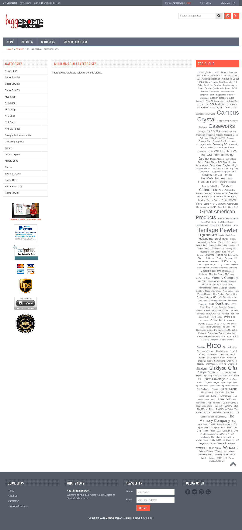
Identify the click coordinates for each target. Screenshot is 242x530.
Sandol (221, 354)
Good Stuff (233, 207)
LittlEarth (226, 261)
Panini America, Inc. (220, 311)
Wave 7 (221, 443)
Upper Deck (216, 437)
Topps (205, 431)
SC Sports (230, 354)
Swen (214, 395)
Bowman (200, 101)
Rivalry (202, 354)
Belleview (215, 91)
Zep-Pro (221, 457)
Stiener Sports (207, 392)
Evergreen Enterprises (220, 171)
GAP (213, 207)
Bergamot (204, 95)
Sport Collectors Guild (222, 376)
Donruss (232, 162)
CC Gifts (213, 131)
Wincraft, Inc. (221, 451)
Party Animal (213, 313)
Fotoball (199, 193)
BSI (206, 104)
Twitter (194, 492)
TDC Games (225, 396)
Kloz (224, 252)
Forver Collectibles (227, 190)
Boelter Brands (226, 98)
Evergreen (204, 171)
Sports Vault (215, 386)
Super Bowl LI (12, 193)
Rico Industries (230, 347)
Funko (224, 200)
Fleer (230, 178)
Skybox (199, 376)
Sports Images (212, 382)
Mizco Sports (215, 284)
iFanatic (221, 242)
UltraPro (220, 434)
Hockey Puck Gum (227, 235)
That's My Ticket (230, 406)
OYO (211, 304)
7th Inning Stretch (205, 72)
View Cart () (228, 3)
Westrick (231, 443)
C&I (235, 107)
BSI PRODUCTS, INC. (212, 107)
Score (222, 357)
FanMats (207, 178)
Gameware (221, 204)
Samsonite (211, 354)
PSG (229, 336)
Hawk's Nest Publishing (221, 225)
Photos (8, 167)
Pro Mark (226, 327)
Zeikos (212, 458)
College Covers (217, 138)
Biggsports (221, 95)
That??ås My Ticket (205, 409)
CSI (216, 151)
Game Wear (209, 204)
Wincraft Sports (206, 451)
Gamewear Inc (202, 207)
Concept (230, 138)
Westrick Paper (205, 447)
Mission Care (214, 281)
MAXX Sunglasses (225, 271)
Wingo (232, 451)
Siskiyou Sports (206, 372)
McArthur (203, 274)
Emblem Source (203, 168)
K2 (223, 248)
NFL (215, 297)
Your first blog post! (78, 490)
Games (8, 148)
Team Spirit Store (204, 406)
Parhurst (234, 311)
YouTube (208, 492)
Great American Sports (227, 218)
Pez (232, 314)
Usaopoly (230, 440)
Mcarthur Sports (216, 274)
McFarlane (230, 274)
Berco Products (227, 92)
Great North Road (208, 222)
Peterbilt (225, 314)
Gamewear (232, 203)
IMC (205, 245)
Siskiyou (202, 368)
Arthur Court (216, 75)
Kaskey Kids (231, 249)
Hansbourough (202, 225)
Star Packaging (203, 389)
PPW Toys (225, 324)
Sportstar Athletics (230, 386)
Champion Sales (229, 132)
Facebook (187, 492)
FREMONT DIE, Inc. (226, 196)
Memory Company (225, 278)
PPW (216, 324)
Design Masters (217, 159)
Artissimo (228, 75)
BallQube (208, 85)
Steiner (215, 389)
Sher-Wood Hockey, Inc (216, 364)
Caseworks (222, 126)
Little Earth (214, 261)
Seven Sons (219, 361)
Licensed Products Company (220, 258)
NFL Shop (10, 116)
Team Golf (223, 399)
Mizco (205, 284)
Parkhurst (200, 314)
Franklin (208, 193)
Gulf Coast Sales (225, 222)
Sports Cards (11, 180)
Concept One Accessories (224, 141)
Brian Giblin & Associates (217, 101)
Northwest (202, 300)
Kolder (231, 251)
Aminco (205, 75)
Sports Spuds (202, 386)
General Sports (12, 154)
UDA (219, 431)
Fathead (220, 178)
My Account (25, 3)
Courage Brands (203, 144)
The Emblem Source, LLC (222, 412)
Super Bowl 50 (12, 77)
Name (129, 491)
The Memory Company (216, 418)
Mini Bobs (202, 281)
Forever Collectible (210, 186)
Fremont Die (208, 196)
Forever (213, 182)
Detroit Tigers (211, 162)
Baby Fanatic (211, 82)
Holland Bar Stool (210, 238)
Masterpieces (208, 270)
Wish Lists (205, 3)
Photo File (229, 316)
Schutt (202, 357)
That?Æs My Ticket (224, 409)
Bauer (227, 88)
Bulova (229, 107)
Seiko (210, 361)
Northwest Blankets (217, 300)
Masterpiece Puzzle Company (224, 268)
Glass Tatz (222, 207)
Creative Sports (226, 147)
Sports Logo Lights (229, 382)
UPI (228, 434)
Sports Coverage (213, 379)
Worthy (204, 458)
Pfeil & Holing (216, 317)
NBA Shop (10, 103)
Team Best (210, 399)
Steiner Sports (228, 388)
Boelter (214, 98)
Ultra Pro (227, 430)
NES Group (228, 291)
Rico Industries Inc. (205, 351)
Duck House (202, 165)
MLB (225, 284)
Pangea (222, 307)
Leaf (205, 258)
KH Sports (215, 252)
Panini (207, 310)
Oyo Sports (223, 303)
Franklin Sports (220, 193)
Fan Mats (218, 175)
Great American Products (215, 214)
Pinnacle (230, 320)
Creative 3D (211, 147)
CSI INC (226, 151)
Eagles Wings (230, 165)
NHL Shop (10, 122)
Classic (219, 135)
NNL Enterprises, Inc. (228, 297)
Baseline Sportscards (214, 88)
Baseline (217, 85)
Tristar (212, 431)
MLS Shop (10, 109)
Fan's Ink (228, 175)
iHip (228, 242)
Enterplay (229, 169)
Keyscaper (204, 252)
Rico (213, 345)
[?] (219, 63)
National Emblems (213, 291)
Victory (213, 443)
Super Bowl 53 (12, 90)
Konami (200, 255)
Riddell (233, 351)
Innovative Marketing (218, 245)
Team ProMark (229, 402)
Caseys (201, 131)
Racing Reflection (210, 340)
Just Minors (215, 249)
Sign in (37, 3)
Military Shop (11, 160)
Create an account (51, 3)
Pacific (214, 307)
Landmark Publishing (215, 255)
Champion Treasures (205, 135)
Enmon (220, 168)
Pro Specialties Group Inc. (226, 330)
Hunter (225, 239)
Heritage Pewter (217, 230)
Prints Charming (213, 327)
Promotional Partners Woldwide (222, 333)
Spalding (208, 376)
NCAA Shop (11, 71)
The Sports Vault (217, 427)
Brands (20, 49)
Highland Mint (208, 235)
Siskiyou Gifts (223, 368)
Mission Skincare (228, 281)
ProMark (202, 333)
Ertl (236, 168)
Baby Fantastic (225, 82)
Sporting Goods (13, 173)
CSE (211, 151)
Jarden (232, 245)
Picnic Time (217, 320)
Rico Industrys (222, 351)
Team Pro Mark (213, 403)
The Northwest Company (220, 424)
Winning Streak (206, 454)
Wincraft (230, 447)
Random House (227, 339)
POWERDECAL (206, 324)
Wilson (218, 448)
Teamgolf (218, 406)
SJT (218, 372)
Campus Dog (223, 121)
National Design (220, 288)
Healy (235, 225)
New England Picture (222, 294)
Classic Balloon (231, 135)
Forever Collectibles (216, 188)
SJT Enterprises (229, 372)
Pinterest (201, 492)
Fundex (201, 200)
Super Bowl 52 (12, 84)
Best (212, 95)
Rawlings (201, 347)
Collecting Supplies (14, 141)
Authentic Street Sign (211, 79)
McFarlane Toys (203, 278)
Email (129, 499)
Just (206, 249)
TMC (229, 427)
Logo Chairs (224, 264)
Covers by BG (220, 144)
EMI (213, 169)
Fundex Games (213, 200)
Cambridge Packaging (205, 114)
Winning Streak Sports (225, 454)
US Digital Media (217, 440)
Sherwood (232, 364)
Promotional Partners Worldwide (211, 336)
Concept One (205, 141)
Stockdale (219, 392)
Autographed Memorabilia (18, 135)
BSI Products (217, 104)
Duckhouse (215, 165)
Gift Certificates (10, 3)
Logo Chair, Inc (210, 264)
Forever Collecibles (227, 182)
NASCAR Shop (12, 128)
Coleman (204, 138)
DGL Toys (222, 162)
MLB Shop (10, 96)
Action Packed (221, 72)
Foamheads (203, 182)
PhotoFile (203, 320)
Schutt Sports (213, 357)
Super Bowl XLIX (13, 186)
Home (10, 49)
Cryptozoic (202, 151)
